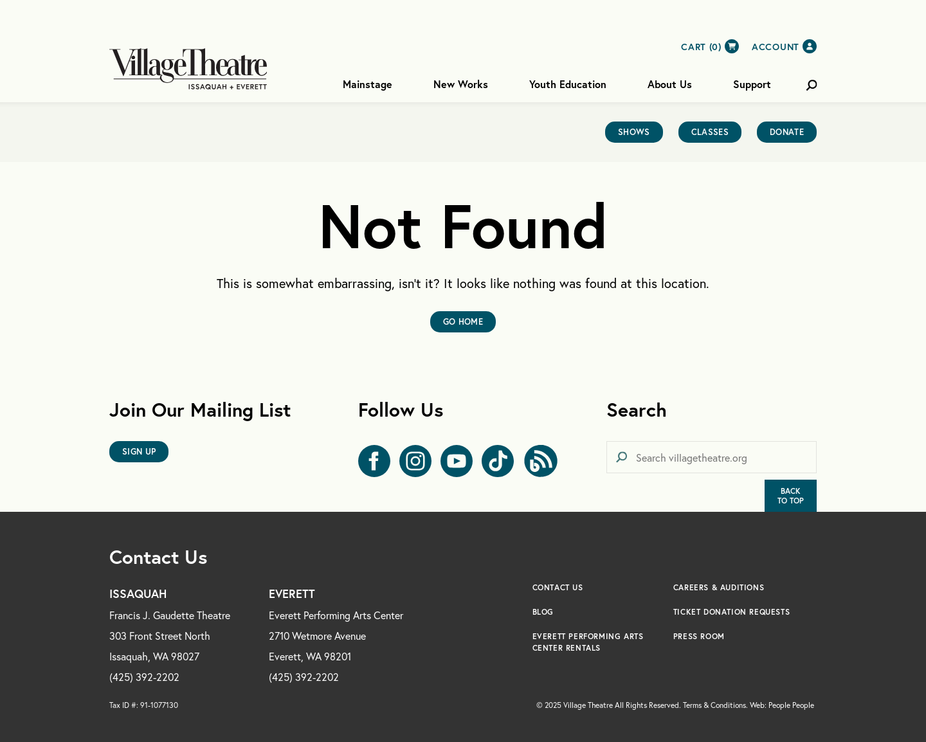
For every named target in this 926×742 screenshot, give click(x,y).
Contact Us (557, 587)
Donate (787, 132)
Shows (634, 132)
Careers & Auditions (718, 587)
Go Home (463, 321)
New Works (460, 84)
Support (752, 84)
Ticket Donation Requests (731, 612)
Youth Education (567, 84)
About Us (670, 84)
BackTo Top (790, 495)
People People (791, 705)
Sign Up (139, 451)
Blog (543, 612)
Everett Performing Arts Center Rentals (588, 642)
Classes (710, 132)
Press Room (699, 636)
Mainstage (367, 84)
